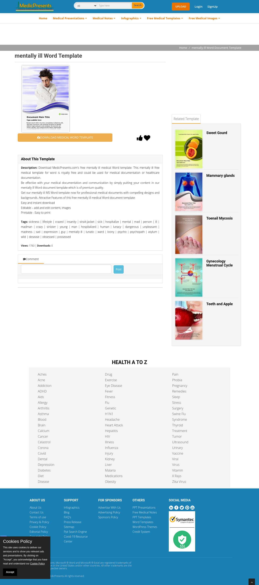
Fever (109, 391)
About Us (35, 507)
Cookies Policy (17, 541)
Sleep (176, 397)
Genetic (110, 408)
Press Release (72, 522)
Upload (180, 6)
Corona (43, 448)
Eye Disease (113, 385)
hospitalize (112, 222)
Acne (41, 380)
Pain (175, 374)
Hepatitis (111, 431)
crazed (59, 222)
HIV (107, 436)
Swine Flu (179, 414)
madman (26, 227)
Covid (42, 453)
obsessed (48, 237)
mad (137, 222)
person (147, 222)
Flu (107, 402)
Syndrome (179, 419)
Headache (112, 419)
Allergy (43, 402)
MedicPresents (56, 576)
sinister (51, 227)
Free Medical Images (203, 18)
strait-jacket (87, 222)
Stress (176, 402)
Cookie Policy (38, 527)
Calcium (43, 431)
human (104, 227)
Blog (66, 512)
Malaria (110, 470)
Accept (10, 572)
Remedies (179, 391)
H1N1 (109, 414)
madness (26, 232)
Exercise (111, 380)
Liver (108, 464)
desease (34, 237)
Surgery (177, 408)
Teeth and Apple (219, 304)
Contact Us (37, 512)
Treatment (179, 431)
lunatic (90, 232)
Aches (42, 374)
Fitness (110, 397)
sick (99, 222)
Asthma (43, 414)
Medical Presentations (68, 18)
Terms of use (38, 517)
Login (198, 6)
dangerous (132, 227)
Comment (31, 259)
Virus (175, 464)
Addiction (45, 385)
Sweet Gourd (216, 133)
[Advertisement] (129, 34)
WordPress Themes (145, 527)
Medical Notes (103, 18)
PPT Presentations (144, 507)
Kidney (110, 459)
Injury (109, 453)
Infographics (130, 18)
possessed (64, 237)
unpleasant (150, 227)
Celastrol (44, 442)
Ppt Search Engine (75, 532)
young (63, 227)
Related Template (186, 119)
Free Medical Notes (145, 512)
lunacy (117, 227)
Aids (41, 397)
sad (38, 232)
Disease (43, 481)
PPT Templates (142, 517)
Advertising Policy (109, 512)
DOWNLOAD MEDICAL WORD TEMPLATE (65, 137)
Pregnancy (179, 385)
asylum (152, 232)
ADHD (42, 391)
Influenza (111, 448)
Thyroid (177, 425)
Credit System (141, 532)
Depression (46, 464)
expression (51, 232)
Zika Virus (179, 481)
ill (156, 222)
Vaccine (177, 453)
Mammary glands (220, 175)
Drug (108, 374)
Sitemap (69, 527)
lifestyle (47, 222)
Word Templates (143, 522)
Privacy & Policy (39, 522)
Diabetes (44, 470)
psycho (122, 232)
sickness (34, 222)
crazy (39, 227)
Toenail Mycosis (219, 218)
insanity (72, 222)
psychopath (137, 232)
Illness (109, 442)
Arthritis (43, 408)
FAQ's (67, 517)
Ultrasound (180, 442)
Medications (113, 476)
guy (63, 232)
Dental (42, 459)
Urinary (177, 448)
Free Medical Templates (163, 18)
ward (101, 232)
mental (126, 222)
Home (43, 18)
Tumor (177, 436)
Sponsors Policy (108, 517)
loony (110, 232)
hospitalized (88, 227)
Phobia (177, 380)
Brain (42, 425)
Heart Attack (114, 425)
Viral (175, 459)
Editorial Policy (39, 532)
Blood (42, 419)
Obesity (110, 481)
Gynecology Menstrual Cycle (219, 263)
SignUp (212, 6)
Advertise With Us (109, 507)
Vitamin (177, 470)
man (74, 227)
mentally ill (75, 232)
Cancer (43, 436)
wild (23, 237)
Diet (41, 476)
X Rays (176, 476)
